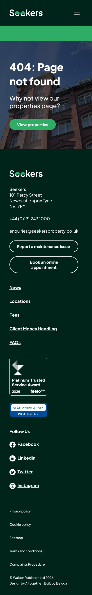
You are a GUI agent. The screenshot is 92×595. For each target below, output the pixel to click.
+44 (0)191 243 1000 (29, 218)
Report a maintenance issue (43, 246)
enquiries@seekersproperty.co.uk (43, 231)
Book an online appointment (44, 264)
